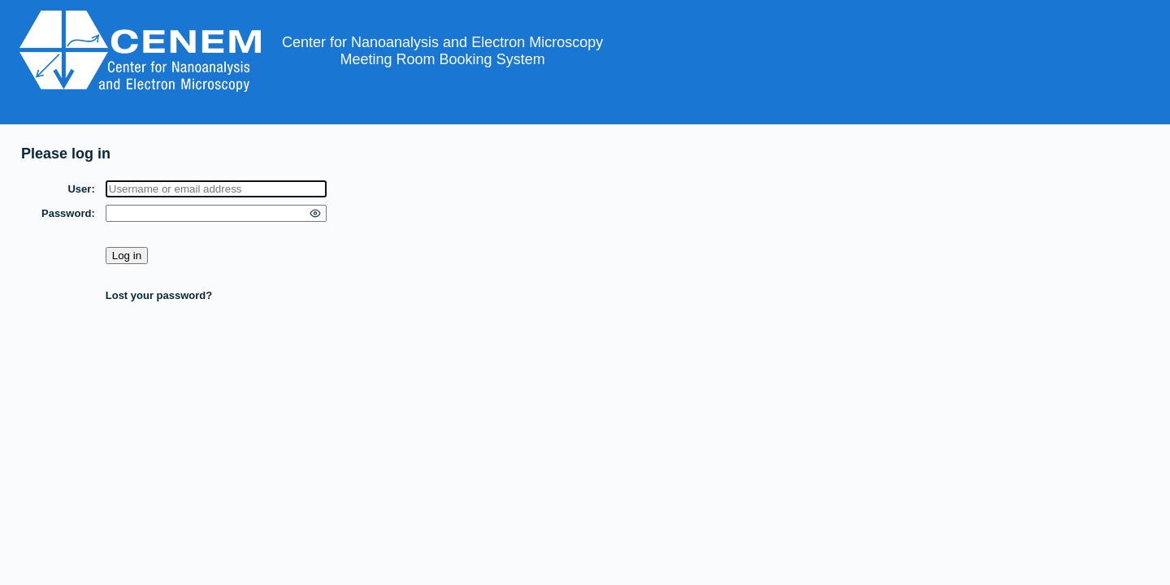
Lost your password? (159, 295)
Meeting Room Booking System (442, 59)
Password (66, 213)
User (79, 189)
